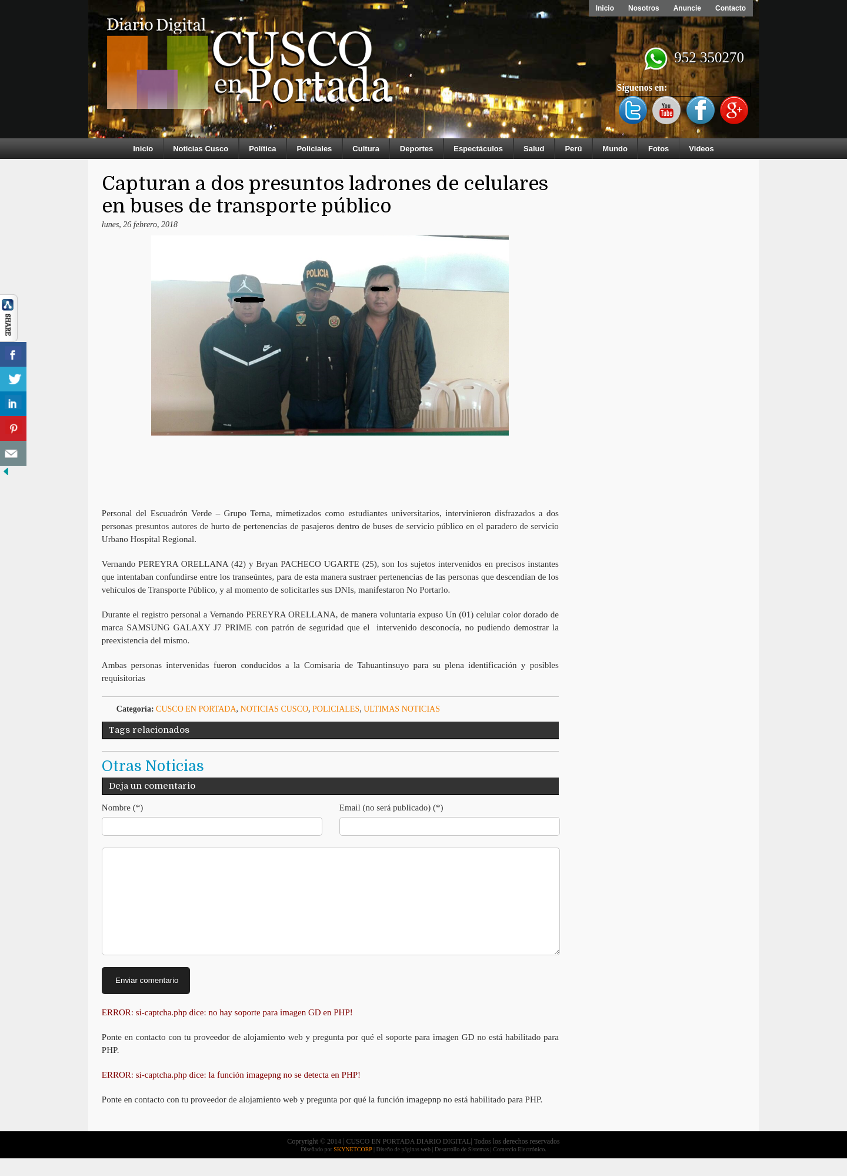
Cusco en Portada (196, 709)
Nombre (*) (122, 807)
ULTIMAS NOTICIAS (402, 709)
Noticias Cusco (200, 148)
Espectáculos (478, 148)
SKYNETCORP (353, 1167)
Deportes (416, 148)
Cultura (365, 148)
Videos (701, 148)
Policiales (314, 148)
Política (262, 148)
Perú (573, 148)
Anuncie (687, 8)
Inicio (605, 8)
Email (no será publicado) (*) (391, 807)
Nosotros (643, 8)
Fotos (658, 148)
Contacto (730, 8)
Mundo (615, 148)
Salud (533, 148)
